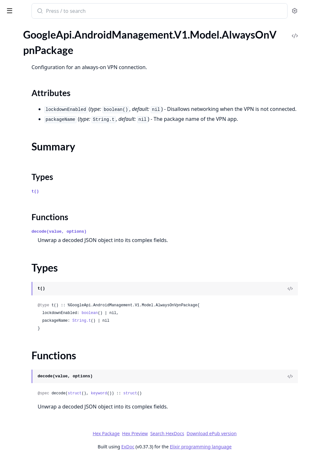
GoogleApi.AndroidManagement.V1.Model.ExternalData (45, 469)
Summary (21, 77)
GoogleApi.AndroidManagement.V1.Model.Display (45, 382)
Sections (20, 70)
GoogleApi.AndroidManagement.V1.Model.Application (45, 148)
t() (119, 208)
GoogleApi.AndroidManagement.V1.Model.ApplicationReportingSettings (45, 191)
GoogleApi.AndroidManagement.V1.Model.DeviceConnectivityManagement (45, 356)
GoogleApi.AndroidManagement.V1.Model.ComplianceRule (45, 286)
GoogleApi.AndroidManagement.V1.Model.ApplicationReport (45, 182)
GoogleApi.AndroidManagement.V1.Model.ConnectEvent (45, 295)
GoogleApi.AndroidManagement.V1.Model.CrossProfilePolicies (45, 321)
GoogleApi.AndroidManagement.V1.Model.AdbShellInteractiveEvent (45, 41)
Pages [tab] (11, 35)
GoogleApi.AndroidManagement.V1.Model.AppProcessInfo (45, 113)
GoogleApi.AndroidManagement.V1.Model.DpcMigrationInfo (45, 408)
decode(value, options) (143, 249)
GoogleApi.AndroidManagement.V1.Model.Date (45, 339)
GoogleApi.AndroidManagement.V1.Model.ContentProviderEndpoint (45, 313)
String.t (165, 338)
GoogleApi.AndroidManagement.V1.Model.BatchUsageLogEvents (45, 200)
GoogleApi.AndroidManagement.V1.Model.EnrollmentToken (45, 434)
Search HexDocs (215, 451)
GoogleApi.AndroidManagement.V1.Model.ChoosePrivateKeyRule (45, 243)
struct (159, 411)
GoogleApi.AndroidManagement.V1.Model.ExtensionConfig (45, 460)
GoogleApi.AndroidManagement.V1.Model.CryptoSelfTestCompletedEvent (45, 330)
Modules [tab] (39, 35)
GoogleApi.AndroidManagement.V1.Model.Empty (45, 417)
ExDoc (175, 464)
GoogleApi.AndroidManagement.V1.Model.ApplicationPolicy (45, 174)
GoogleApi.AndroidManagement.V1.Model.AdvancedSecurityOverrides (45, 50)
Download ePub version (260, 451)
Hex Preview (183, 451)
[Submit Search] (124, 11)
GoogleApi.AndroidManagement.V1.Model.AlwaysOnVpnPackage (45, 58)
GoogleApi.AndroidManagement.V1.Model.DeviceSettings (45, 373)
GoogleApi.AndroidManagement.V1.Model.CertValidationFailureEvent (45, 234)
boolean (174, 330)
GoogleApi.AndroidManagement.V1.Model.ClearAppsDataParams (45, 252)
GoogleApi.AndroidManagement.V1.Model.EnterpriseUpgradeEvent (45, 451)
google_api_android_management (48, 11)
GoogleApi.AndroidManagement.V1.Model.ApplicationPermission (45, 165)
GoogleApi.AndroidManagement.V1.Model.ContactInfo (45, 304)
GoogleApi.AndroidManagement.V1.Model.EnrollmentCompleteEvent (45, 425)
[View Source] (302, 306)
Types (17, 85)
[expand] (90, 42)
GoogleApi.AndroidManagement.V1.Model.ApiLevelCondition (45, 104)
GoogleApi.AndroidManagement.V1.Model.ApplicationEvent (45, 156)
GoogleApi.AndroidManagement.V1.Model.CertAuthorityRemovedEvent (45, 226)
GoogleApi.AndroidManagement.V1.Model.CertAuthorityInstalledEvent (45, 217)
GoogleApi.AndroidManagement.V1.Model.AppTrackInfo (45, 130)
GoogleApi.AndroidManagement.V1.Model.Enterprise (45, 443)
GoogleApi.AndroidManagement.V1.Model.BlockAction (45, 208)
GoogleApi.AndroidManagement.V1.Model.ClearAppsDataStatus (45, 260)
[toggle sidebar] (88, 10)
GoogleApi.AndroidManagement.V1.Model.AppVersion (45, 139)
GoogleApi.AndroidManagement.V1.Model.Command (45, 269)
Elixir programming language (249, 464)
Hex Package (154, 451)
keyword (183, 411)
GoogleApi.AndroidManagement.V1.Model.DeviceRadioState (45, 365)
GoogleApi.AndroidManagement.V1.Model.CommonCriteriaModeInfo (45, 278)
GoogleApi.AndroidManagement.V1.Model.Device (45, 347)
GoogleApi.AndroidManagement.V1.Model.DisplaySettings (45, 391)
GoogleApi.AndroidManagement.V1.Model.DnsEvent (45, 399)
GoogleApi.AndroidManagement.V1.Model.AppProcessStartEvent (45, 122)
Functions (22, 93)
